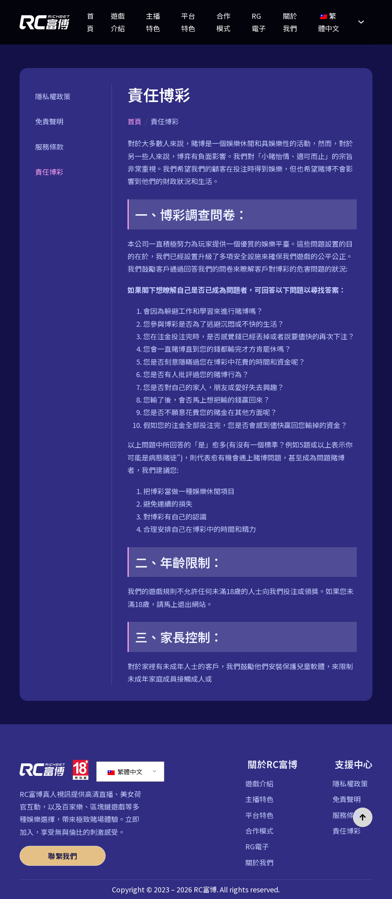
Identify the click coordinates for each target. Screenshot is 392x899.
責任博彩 (49, 172)
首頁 (90, 22)
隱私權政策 (52, 96)
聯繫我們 (62, 856)
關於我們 (290, 22)
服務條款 (49, 146)
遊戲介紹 (118, 22)
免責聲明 (49, 121)
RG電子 (259, 22)
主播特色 (153, 22)
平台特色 (188, 22)
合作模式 (223, 22)
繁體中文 (125, 771)
